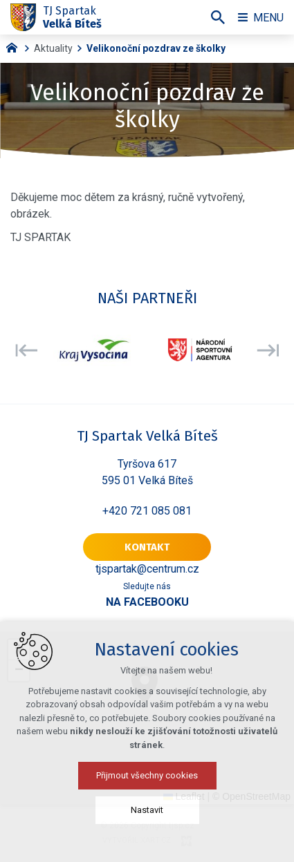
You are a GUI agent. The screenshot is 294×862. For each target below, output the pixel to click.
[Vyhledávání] (218, 17)
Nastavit (147, 810)
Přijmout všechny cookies (147, 775)
